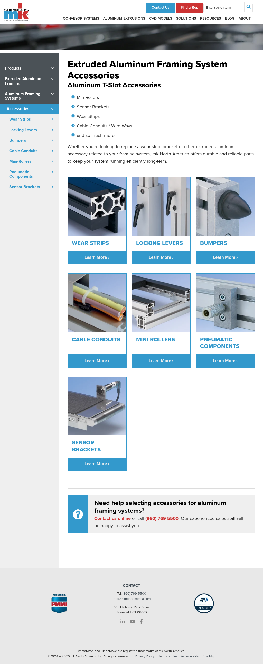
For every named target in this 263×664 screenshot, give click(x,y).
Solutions (186, 18)
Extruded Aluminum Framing (23, 81)
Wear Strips (20, 119)
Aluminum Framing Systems (22, 96)
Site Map (209, 656)
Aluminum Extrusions (124, 18)
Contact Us (161, 7)
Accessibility (190, 656)
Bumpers (17, 140)
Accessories (18, 108)
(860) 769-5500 (134, 594)
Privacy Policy (144, 656)
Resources (210, 18)
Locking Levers (23, 129)
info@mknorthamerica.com (132, 599)
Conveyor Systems (81, 18)
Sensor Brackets (24, 187)
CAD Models (160, 18)
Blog (229, 18)
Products (13, 68)
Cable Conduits (23, 150)
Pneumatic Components (21, 174)
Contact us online (112, 518)
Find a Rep (189, 7)
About (245, 18)
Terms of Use (167, 656)
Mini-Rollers (20, 161)
